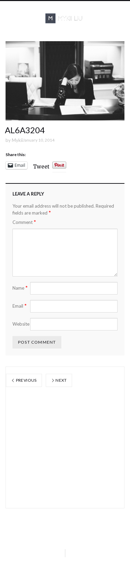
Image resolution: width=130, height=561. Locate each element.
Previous (24, 380)
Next (59, 380)
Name (20, 288)
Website (20, 324)
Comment (24, 222)
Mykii (17, 140)
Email (19, 306)
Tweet (41, 165)
